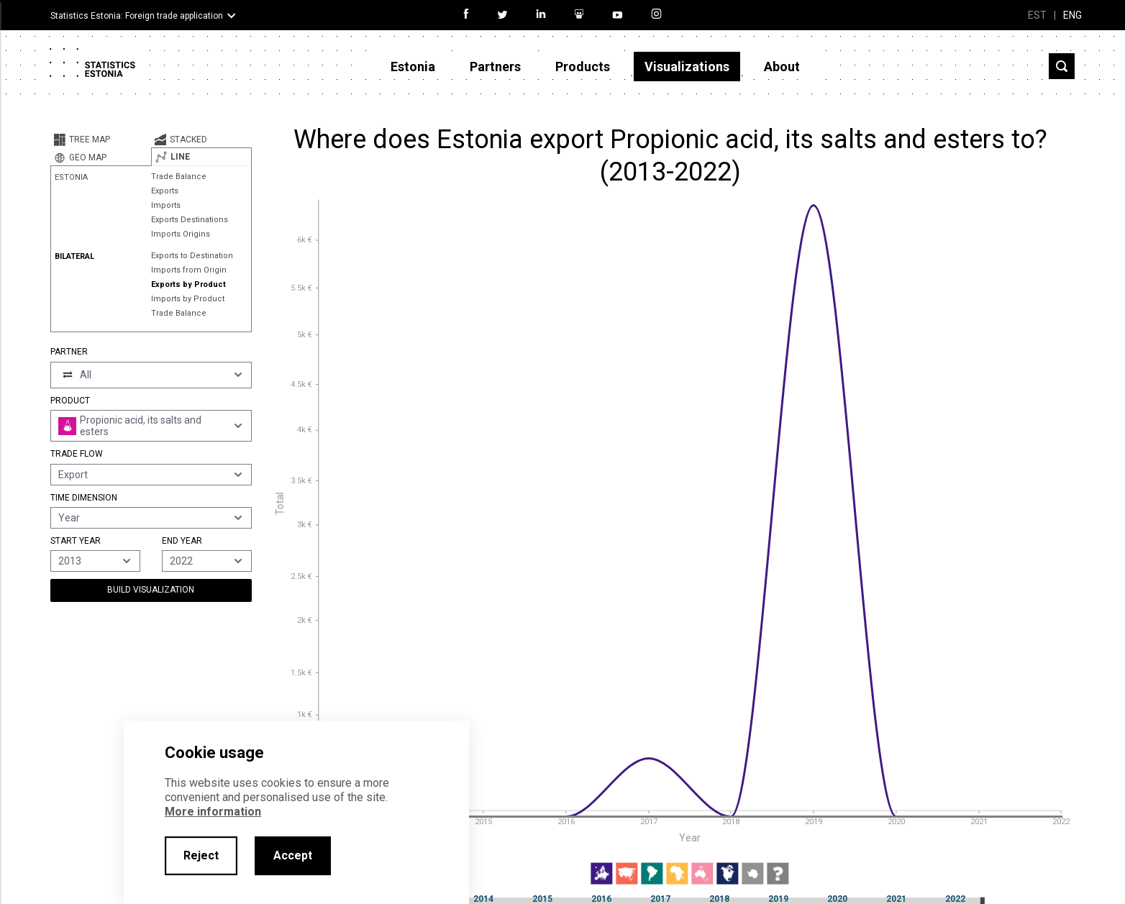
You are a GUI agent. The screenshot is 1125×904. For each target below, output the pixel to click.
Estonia (413, 66)
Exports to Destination (192, 255)
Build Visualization (150, 590)
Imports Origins (180, 234)
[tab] (100, 139)
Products (582, 66)
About (782, 66)
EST (1037, 15)
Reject (201, 855)
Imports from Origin (189, 270)
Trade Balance (178, 176)
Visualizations (687, 66)
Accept (292, 855)
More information (213, 811)
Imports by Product (187, 298)
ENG (1072, 15)
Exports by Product (188, 284)
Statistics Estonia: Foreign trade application (136, 16)
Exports (164, 191)
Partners (495, 66)
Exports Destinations (189, 219)
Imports (166, 205)
